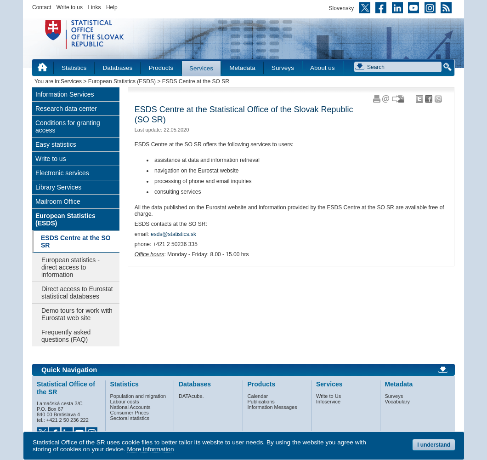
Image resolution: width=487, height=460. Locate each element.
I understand (433, 445)
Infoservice (328, 401)
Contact (41, 7)
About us (322, 67)
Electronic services (62, 173)
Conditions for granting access (67, 126)
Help (112, 7)
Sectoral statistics (130, 418)
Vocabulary (397, 401)
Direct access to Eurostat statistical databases (77, 292)
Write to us (70, 7)
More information (150, 449)
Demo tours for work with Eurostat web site (77, 314)
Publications (261, 401)
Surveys (283, 67)
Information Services (64, 94)
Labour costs (124, 401)
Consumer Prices (129, 412)
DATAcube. (191, 396)
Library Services (58, 187)
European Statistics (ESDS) (122, 81)
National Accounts (130, 407)
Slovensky (341, 8)
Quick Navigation (69, 370)
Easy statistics (55, 144)
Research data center (66, 108)
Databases (117, 67)
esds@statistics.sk (173, 234)
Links (94, 7)
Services (201, 68)
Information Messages (272, 407)
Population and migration (138, 396)
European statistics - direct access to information (70, 267)
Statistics (74, 67)
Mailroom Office (57, 201)
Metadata (242, 67)
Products (160, 67)
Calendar (258, 396)
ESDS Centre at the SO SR (76, 241)
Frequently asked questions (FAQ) (66, 335)
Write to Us (328, 396)
